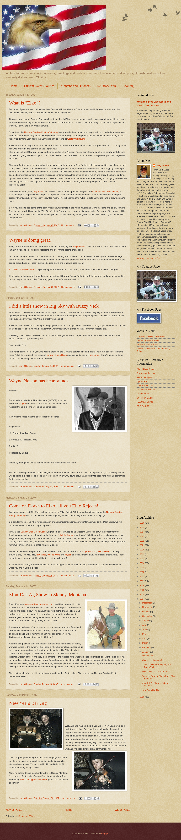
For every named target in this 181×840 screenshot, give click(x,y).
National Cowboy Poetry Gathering (41, 132)
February (146, 647)
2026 (142, 523)
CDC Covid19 (143, 406)
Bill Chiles (14, 269)
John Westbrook (28, 269)
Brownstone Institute (146, 373)
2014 (142, 567)
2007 (142, 599)
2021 (142, 545)
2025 (142, 527)
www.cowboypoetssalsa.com (39, 604)
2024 (142, 532)
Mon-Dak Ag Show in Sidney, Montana (47, 594)
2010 (142, 585)
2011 (142, 581)
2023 (142, 536)
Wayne (22, 403)
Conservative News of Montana (151, 336)
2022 (142, 541)
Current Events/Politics (39, 86)
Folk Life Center (65, 535)
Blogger (104, 833)
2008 (142, 594)
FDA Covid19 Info (145, 402)
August (145, 620)
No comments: (68, 225)
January (146, 652)
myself (68, 555)
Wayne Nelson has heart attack (39, 380)
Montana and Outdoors (75, 86)
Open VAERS (143, 381)
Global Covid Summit (146, 369)
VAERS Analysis (144, 377)
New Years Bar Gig (28, 703)
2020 (142, 550)
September (147, 616)
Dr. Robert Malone (145, 398)
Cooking (128, 86)
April (144, 638)
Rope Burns (93, 355)
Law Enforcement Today (148, 340)
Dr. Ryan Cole (143, 393)
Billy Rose (38, 191)
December (147, 603)
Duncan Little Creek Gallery (105, 191)
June (144, 629)
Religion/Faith (106, 86)
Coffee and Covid (145, 385)
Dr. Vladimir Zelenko (146, 389)
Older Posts (122, 809)
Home (13, 86)
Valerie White (53, 555)
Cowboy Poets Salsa (57, 355)
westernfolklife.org (76, 139)
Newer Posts (14, 809)
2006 (142, 697)
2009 (142, 590)
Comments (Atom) (26, 816)
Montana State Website (147, 344)
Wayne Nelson (80, 246)
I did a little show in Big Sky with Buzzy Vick (54, 306)
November (147, 607)
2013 (142, 572)
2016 (142, 563)
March (145, 643)
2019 (142, 554)
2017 (142, 558)
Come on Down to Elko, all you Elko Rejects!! (54, 505)
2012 (142, 576)
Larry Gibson (162, 165)
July (144, 625)
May (144, 634)
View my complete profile (148, 258)
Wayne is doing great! (30, 240)
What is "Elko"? (24, 102)
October (146, 611)
